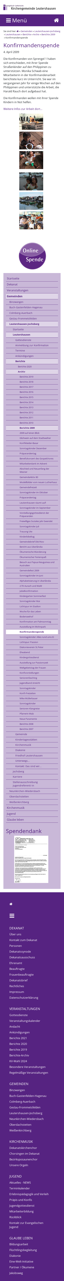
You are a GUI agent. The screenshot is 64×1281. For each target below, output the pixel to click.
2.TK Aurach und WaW (31, 585)
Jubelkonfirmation (29, 590)
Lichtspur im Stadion (30, 606)
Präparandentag (28, 453)
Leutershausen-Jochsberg (47, 31)
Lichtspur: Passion (29, 642)
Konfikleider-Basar (29, 443)
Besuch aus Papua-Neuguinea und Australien (37, 564)
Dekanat (12, 284)
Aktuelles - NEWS (20, 1182)
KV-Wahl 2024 (18, 1061)
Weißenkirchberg (19, 802)
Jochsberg (18, 771)
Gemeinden (26, 31)
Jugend (11, 814)
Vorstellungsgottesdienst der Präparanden (34, 514)
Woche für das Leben (30, 611)
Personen (15, 946)
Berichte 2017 (26, 386)
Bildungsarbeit (18, 1244)
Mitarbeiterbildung (21, 1211)
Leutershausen (13, 34)
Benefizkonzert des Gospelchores (36, 458)
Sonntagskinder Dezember (33, 448)
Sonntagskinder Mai (30, 601)
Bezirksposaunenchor (23, 1159)
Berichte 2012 (26, 412)
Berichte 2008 (26, 723)
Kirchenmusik (23, 744)
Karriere (17, 776)
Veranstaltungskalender (24, 1021)
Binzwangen (16, 302)
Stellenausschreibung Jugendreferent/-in (25, 783)
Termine (20, 350)
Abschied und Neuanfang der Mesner (34, 470)
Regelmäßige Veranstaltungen (28, 1073)
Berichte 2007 (26, 729)
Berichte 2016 (26, 391)
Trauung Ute (26, 531)
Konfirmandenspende (32, 631)
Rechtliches (16, 986)
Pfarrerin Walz (27, 713)
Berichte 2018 (26, 381)
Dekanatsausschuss (22, 957)
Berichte (27, 34)
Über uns (15, 934)
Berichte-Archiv (19, 1055)
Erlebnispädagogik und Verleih (29, 1194)
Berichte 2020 (25, 366)
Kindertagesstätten (26, 739)
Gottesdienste (23, 340)
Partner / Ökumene (21, 1267)
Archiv (36, 34)
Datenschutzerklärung (23, 997)
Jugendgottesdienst (21, 1205)
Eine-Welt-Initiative (21, 1261)
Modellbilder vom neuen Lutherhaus (38, 482)
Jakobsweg (16, 1273)
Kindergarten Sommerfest (33, 596)
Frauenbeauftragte (21, 974)
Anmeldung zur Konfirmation (32, 345)
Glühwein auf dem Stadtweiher (35, 438)
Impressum (16, 992)
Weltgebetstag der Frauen (33, 667)
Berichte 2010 (26, 422)
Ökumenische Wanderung (33, 551)
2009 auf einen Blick (29, 432)
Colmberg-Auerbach (20, 313)
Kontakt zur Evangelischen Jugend (26, 1225)
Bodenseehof (26, 616)
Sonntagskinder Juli (29, 526)
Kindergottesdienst (29, 657)
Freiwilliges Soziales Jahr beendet (36, 521)
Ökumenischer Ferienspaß (33, 557)
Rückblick (15, 1217)
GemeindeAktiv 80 (29, 477)
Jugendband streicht (30, 682)
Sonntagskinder (28, 688)
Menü (16, 20)
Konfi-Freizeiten (28, 693)
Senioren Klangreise (30, 708)
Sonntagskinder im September (35, 507)
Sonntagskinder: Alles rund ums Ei (37, 637)
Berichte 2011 (26, 417)
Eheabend (25, 652)
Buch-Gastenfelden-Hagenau (25, 307)
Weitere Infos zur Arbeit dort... (22, 109)
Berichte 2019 (26, 376)
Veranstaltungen (17, 290)
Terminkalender (19, 1188)
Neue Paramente (28, 718)
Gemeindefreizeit (28, 487)
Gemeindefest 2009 (29, 570)
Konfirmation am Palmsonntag (35, 621)
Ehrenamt (15, 963)
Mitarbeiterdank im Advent (33, 463)
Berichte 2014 (26, 402)
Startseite (13, 278)
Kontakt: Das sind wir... (28, 766)
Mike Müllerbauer (29, 698)
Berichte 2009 (48, 34)
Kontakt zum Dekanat (23, 940)
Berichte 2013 (26, 407)
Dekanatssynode (20, 951)
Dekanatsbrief (18, 980)
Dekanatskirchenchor (23, 1148)
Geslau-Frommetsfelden (23, 318)
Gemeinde (21, 734)
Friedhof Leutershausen (29, 755)
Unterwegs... (22, 760)
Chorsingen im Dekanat (24, 1153)
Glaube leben (15, 819)
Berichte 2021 (18, 1038)
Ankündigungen (24, 356)
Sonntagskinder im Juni (31, 575)
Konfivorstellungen (29, 672)
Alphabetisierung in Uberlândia (35, 580)
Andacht (14, 1026)
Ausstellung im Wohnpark (33, 626)
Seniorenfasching (28, 677)
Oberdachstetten (19, 796)
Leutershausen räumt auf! (33, 502)
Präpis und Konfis (20, 1200)
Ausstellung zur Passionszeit (34, 662)
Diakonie (20, 750)
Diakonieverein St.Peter (31, 647)
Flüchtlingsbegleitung (23, 1250)
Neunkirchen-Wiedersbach (24, 791)
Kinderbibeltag (27, 536)
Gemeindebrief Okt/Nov (32, 541)
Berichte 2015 (26, 397)
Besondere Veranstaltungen (27, 1067)
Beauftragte (17, 969)
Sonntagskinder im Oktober (34, 492)
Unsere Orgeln (18, 1165)
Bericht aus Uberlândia (31, 546)
